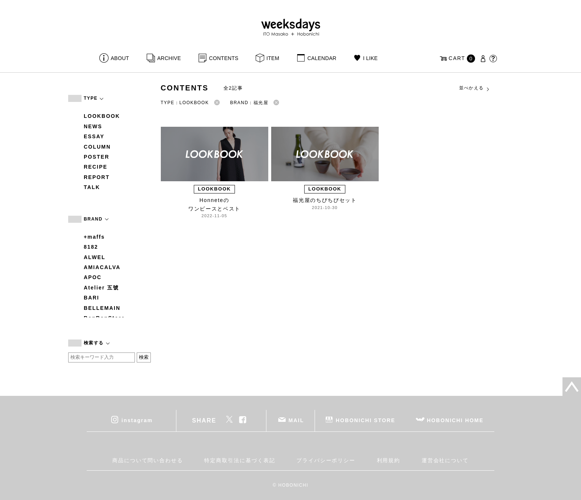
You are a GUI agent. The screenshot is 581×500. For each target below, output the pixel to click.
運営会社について (445, 460)
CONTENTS (223, 58)
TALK (92, 187)
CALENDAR (321, 58)
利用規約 (389, 460)
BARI (91, 298)
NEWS (93, 126)
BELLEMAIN (102, 308)
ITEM (272, 58)
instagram (137, 420)
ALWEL (95, 257)
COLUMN (97, 147)
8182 (91, 247)
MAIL (296, 420)
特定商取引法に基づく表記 (239, 460)
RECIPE (95, 167)
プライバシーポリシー (325, 460)
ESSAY (94, 136)
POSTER (96, 157)
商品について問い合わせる (147, 460)
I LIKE (370, 58)
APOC (93, 277)
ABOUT (120, 58)
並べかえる (474, 88)
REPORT (97, 177)
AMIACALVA (102, 267)
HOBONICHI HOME (455, 420)
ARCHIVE (169, 58)
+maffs (94, 237)
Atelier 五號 (101, 288)
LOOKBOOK (102, 116)
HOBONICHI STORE (365, 420)
